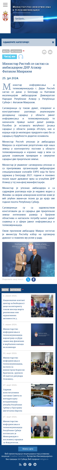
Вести (6, 51)
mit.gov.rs (44, 459)
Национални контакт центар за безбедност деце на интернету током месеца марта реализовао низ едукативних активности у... (14, 309)
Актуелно (16, 51)
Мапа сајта (27, 449)
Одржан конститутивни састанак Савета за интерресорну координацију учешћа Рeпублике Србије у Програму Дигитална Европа (12, 400)
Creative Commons (18, 456)
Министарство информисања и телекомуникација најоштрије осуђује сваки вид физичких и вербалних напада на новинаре (13, 338)
